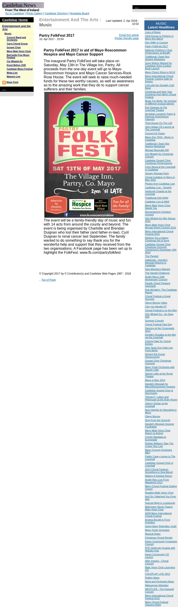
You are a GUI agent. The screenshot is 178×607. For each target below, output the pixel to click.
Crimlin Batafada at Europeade (155, 438)
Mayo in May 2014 (155, 380)
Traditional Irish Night (156, 197)
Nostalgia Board (79, 13)
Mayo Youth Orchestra (157, 530)
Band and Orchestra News (159, 581)
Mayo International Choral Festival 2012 (159, 597)
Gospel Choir (14, 47)
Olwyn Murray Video (156, 302)
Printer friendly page (127, 38)
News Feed (12, 82)
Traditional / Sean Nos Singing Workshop (157, 58)
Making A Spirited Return (158, 476)
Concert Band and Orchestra (16, 38)
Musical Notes (153, 533)
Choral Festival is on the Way (161, 310)
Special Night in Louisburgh (160, 503)
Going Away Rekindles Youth (160, 526)
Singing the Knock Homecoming (155, 355)
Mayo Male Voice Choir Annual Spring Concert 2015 (160, 226)
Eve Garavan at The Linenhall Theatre (156, 108)
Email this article (129, 35)
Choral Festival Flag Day (158, 324)
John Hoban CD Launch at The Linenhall (159, 128)
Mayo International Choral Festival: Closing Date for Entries (159, 79)
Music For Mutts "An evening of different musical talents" (160, 102)
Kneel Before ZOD (16, 65)
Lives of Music (153, 32)
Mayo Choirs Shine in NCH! (160, 72)
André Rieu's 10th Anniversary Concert (156, 278)
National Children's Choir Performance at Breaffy (158, 51)
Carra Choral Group (17, 44)
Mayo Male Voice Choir (19, 51)
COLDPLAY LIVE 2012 (157, 574)
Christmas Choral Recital (158, 537)
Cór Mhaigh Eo (15, 61)
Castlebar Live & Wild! (157, 201)
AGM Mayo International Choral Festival (158, 514)
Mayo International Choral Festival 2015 (159, 232)
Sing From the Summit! (157, 420)
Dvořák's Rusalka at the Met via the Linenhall (160, 336)
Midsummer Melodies (157, 585)
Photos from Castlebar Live (160, 183)
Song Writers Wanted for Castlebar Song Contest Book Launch (158, 66)
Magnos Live (13, 76)
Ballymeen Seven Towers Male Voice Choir (159, 508)
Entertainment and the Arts (68, 19)
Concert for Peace (155, 133)
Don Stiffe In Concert (156, 42)
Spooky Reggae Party (157, 173)
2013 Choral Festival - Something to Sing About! (159, 470)
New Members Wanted (157, 269)
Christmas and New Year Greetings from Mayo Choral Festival (160, 94)
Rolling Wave (152, 577)
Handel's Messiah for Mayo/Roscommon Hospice (160, 385)
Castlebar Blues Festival (20, 69)
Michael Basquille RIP (157, 150)
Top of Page (48, 279)
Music (7, 33)
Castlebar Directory (56, 13)
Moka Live (12, 73)
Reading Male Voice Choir (159, 492)
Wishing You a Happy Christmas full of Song (157, 239)
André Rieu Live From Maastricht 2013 (157, 481)
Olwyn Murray (152, 416)
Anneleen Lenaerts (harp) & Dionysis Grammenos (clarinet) (160, 117)
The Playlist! (151, 256)
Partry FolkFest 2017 (156, 46)
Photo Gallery (34, 13)
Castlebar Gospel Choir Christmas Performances (158, 161)
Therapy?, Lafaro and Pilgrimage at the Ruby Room (161, 398)
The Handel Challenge (157, 273)
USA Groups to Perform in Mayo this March (159, 37)
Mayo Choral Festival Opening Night (156, 603)
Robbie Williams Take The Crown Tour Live (159, 444)
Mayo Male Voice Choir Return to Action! (157, 431)
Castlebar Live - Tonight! (158, 187)
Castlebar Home (15, 20)
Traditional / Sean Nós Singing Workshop (157, 145)
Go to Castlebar (14, 13)
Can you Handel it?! (156, 306)
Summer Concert (154, 320)
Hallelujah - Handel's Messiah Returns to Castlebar (156, 263)
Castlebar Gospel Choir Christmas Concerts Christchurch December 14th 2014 (160, 248)
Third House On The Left (158, 123)
